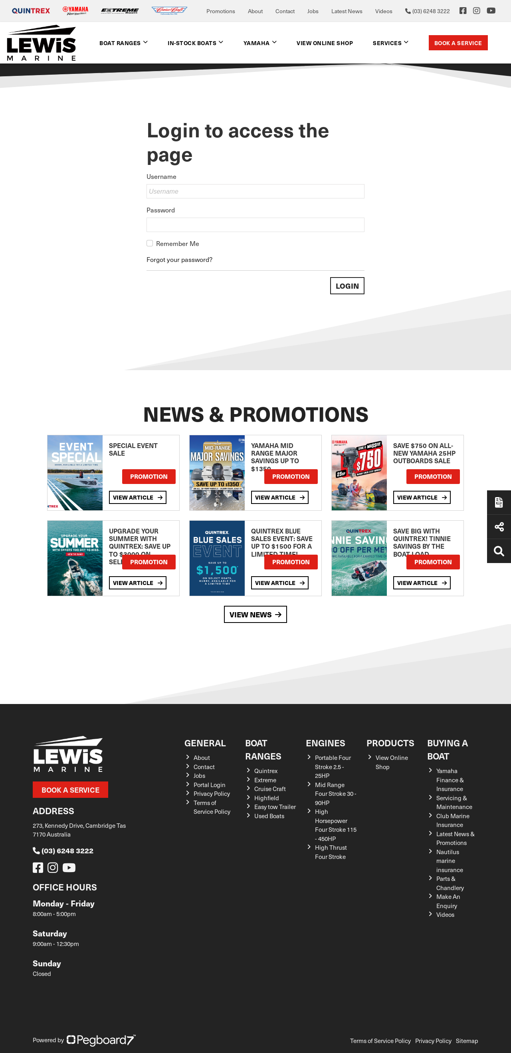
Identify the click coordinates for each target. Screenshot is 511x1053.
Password (161, 209)
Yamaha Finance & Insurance (450, 779)
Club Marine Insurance (452, 820)
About (255, 11)
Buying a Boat (447, 749)
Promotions (220, 11)
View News (255, 614)
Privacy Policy (212, 793)
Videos (383, 11)
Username (161, 176)
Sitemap (467, 1040)
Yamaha (257, 43)
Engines (325, 742)
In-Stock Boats (192, 43)
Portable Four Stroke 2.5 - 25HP (333, 766)
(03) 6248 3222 (63, 850)
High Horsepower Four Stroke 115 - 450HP (336, 825)
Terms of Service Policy (212, 807)
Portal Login (210, 784)
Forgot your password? (179, 259)
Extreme (265, 779)
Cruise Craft (270, 788)
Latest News (346, 11)
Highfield (266, 797)
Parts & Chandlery (450, 883)
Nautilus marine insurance (449, 860)
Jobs (313, 11)
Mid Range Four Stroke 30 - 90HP (336, 793)
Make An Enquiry (448, 901)
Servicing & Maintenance (454, 802)
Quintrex (265, 770)
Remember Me (177, 243)
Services (387, 43)
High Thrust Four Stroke (331, 852)
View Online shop (325, 43)
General (205, 742)
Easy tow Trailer (275, 806)
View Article (137, 497)
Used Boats (269, 815)
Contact (285, 11)
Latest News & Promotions (455, 838)
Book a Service (458, 43)
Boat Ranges (120, 43)
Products (390, 742)
